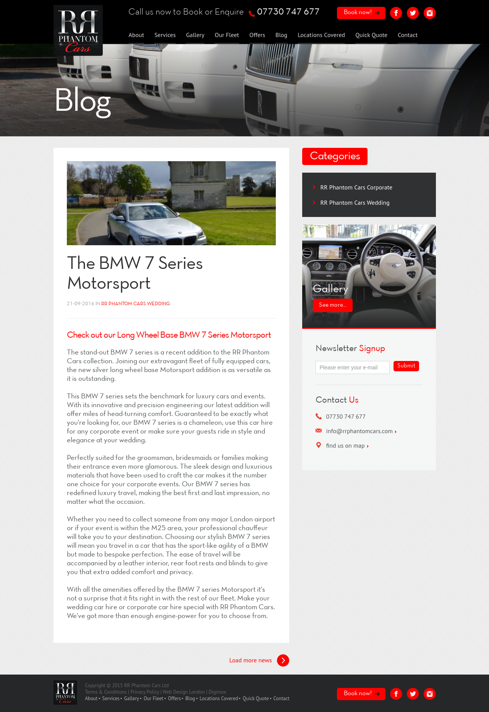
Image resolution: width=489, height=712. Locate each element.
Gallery (195, 35)
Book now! (358, 12)
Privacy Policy (145, 692)
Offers (257, 35)
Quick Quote (371, 35)
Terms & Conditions (106, 692)
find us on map (345, 445)
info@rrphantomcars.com (359, 431)
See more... (333, 305)
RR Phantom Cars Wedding (355, 202)
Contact (408, 35)
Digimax (217, 692)
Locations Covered (321, 35)
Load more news (250, 660)
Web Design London (184, 692)
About (136, 35)
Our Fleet (227, 35)
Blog (281, 35)
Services (165, 35)
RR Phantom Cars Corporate (357, 187)
